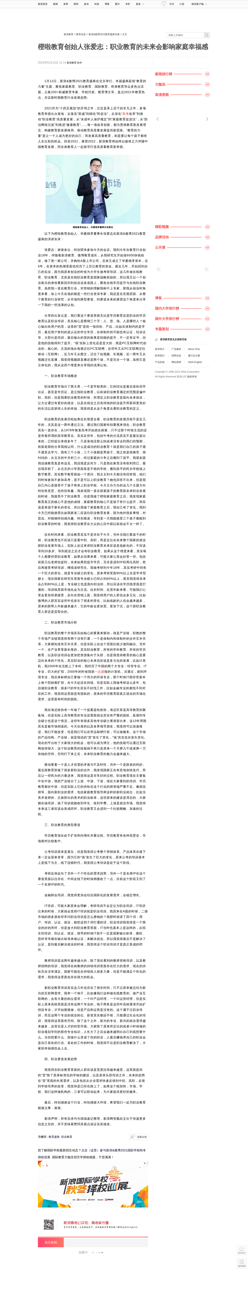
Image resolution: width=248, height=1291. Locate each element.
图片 (117, 4)
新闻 (55, 4)
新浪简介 (160, 349)
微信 (170, 62)
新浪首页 (43, 4)
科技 (96, 4)
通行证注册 (194, 355)
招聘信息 (176, 355)
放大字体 (135, 62)
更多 (140, 4)
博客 (107, 4)
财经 (76, 4)
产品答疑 (160, 362)
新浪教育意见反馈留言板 (173, 339)
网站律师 (176, 362)
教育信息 (81, 34)
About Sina (194, 349)
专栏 (127, 4)
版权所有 (192, 376)
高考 (125, 114)
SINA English (195, 362)
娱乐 (86, 4)
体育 (65, 4)
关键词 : (43, 1136)
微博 (79, 62)
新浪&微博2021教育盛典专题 (104, 34)
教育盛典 (54, 1136)
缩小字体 (124, 62)
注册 (181, 4)
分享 (181, 62)
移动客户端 (199, 4)
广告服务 (176, 349)
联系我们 (160, 355)
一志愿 (99, 671)
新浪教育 (68, 34)
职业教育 (66, 1136)
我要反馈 (142, 1137)
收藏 (147, 62)
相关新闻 (51, 1242)
